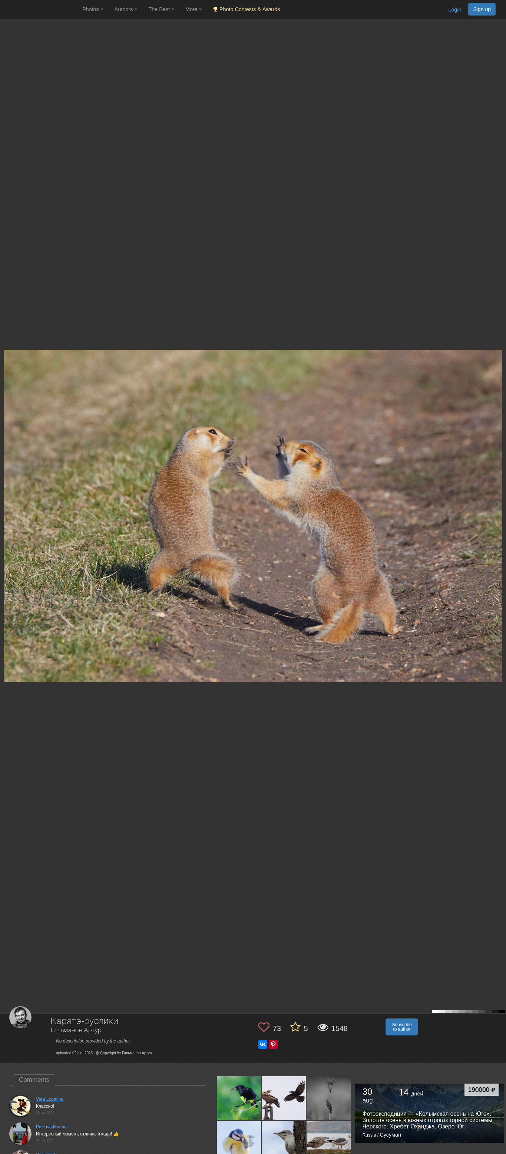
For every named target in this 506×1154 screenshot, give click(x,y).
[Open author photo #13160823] (329, 1098)
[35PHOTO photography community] (40, 9)
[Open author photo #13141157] (239, 1142)
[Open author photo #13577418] (239, 1098)
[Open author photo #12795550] (284, 1142)
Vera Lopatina (49, 1099)
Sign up (482, 9)
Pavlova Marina (51, 1127)
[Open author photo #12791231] (329, 1142)
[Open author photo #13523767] (284, 1098)
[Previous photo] (7, 504)
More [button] (193, 9)
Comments (34, 1079)
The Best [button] (161, 9)
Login (454, 9)
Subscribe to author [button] (401, 1027)
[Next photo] (498, 504)
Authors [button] (126, 9)
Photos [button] (92, 9)
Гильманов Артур (76, 1030)
